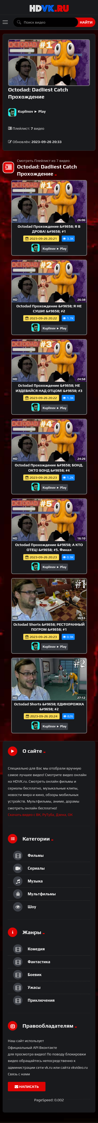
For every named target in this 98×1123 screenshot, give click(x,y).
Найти (86, 22)
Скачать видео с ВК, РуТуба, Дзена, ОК (40, 815)
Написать (27, 1086)
